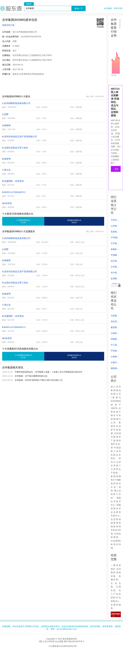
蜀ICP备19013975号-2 (74, 641)
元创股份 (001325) (115, 316)
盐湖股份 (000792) (115, 279)
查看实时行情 (8, 25)
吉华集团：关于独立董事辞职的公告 (31, 376)
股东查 (11, 8)
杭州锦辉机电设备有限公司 (17, 103)
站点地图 (59, 641)
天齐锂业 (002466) (115, 244)
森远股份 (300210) (115, 328)
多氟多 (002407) (115, 250)
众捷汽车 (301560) (115, 363)
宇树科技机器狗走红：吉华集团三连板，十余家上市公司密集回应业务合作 (48, 372)
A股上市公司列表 (46, 641)
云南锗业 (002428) (115, 357)
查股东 (29, 4)
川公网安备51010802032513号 (62, 646)
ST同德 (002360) (115, 238)
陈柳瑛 (7, 125)
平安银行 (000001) (115, 352)
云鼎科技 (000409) (115, 334)
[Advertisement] (53, 85)
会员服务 (108, 8)
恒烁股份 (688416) (115, 340)
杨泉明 (7, 159)
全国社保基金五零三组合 (16, 147)
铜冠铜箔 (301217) (115, 369)
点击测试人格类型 (116, 170)
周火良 (7, 170)
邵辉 (6, 114)
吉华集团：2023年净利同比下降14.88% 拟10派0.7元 (39, 380)
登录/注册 (118, 8)
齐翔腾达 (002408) (115, 256)
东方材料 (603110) (115, 273)
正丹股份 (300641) (115, 268)
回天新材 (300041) (115, 262)
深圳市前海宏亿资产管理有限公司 (20, 136)
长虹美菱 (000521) (115, 322)
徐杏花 (8, 203)
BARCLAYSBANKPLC (15, 192)
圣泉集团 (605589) (115, 232)
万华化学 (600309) (115, 221)
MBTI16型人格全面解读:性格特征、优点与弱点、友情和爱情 (115, 102)
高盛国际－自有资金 (14, 181)
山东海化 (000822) (115, 227)
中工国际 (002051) (115, 346)
